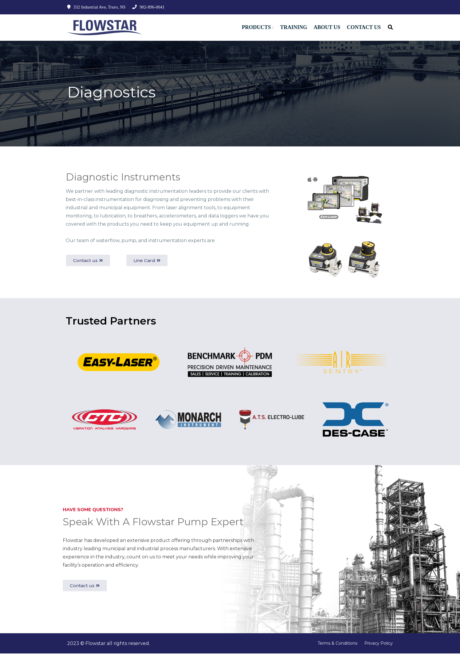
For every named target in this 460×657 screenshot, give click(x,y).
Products (256, 27)
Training (293, 27)
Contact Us (364, 27)
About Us (327, 27)
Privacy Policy (378, 646)
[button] (88, 264)
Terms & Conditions (337, 646)
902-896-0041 (148, 7)
